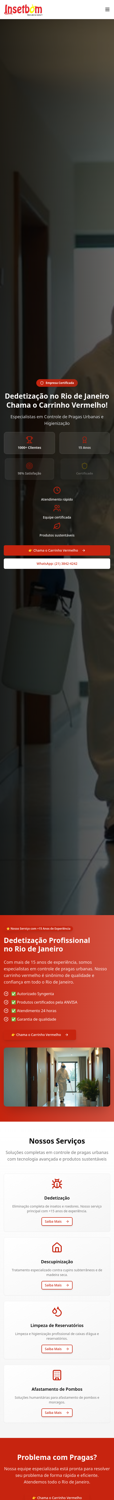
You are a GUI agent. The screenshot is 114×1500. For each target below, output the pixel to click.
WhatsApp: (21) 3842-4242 (57, 563)
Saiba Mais (57, 1221)
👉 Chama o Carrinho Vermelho (57, 550)
